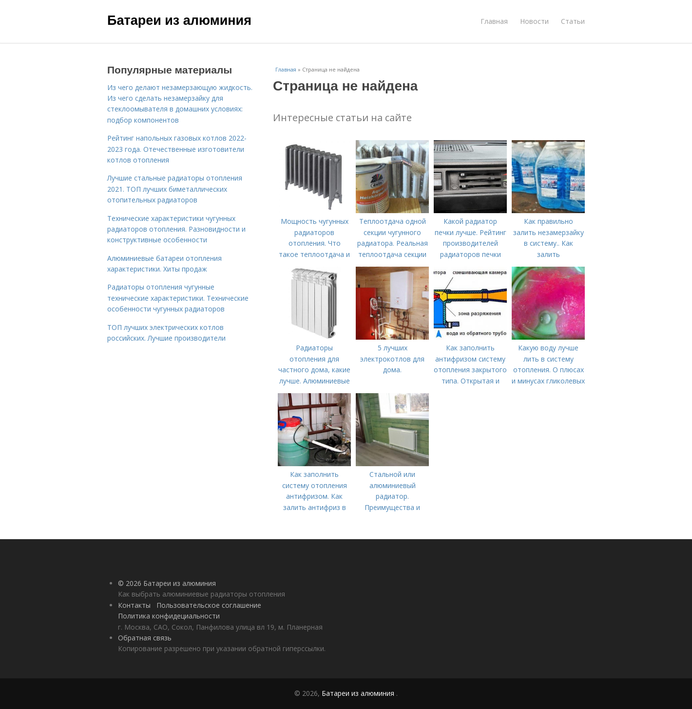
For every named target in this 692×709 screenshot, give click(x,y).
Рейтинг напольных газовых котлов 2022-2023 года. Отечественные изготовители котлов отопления (177, 148)
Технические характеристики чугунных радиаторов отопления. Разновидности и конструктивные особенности (176, 229)
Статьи (573, 21)
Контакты (134, 605)
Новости (534, 21)
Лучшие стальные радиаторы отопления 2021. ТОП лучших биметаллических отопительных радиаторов (174, 188)
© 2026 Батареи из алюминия (167, 583)
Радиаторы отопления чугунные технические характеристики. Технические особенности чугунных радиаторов (178, 297)
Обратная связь (145, 637)
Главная (494, 21)
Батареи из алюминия (179, 20)
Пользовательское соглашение (208, 605)
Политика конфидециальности (169, 615)
